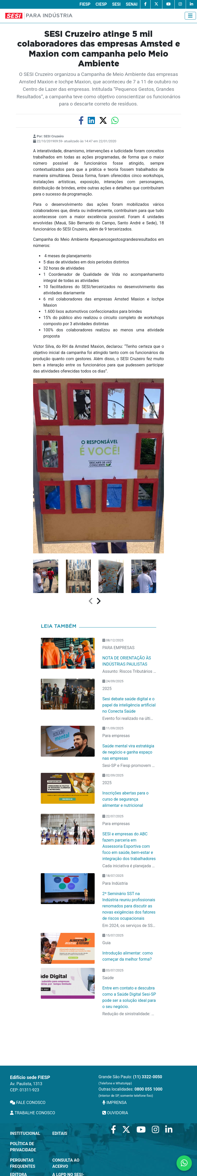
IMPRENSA (114, 1102)
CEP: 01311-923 (24, 1089)
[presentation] (90, 601)
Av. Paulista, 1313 (26, 1083)
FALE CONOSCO (27, 1102)
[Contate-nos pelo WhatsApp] (184, 1163)
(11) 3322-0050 (147, 1076)
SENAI (131, 4)
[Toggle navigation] (190, 16)
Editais (59, 1133)
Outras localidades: (130, 1092)
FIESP (85, 4)
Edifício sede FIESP (30, 1077)
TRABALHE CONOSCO (32, 1112)
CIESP (101, 4)
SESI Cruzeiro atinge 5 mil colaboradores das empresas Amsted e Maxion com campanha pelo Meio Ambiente (98, 49)
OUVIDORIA (115, 1112)
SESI (116, 4)
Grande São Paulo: (130, 1079)
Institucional (25, 1133)
